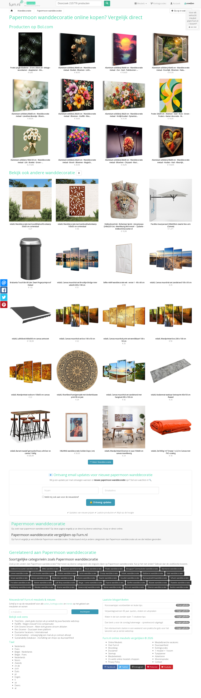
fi (15, 679)
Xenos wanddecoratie (40, 578)
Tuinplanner (160, 653)
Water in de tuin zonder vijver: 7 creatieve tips (147, 616)
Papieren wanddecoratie (72, 569)
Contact (158, 662)
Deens (17, 685)
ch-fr (17, 668)
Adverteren (160, 656)
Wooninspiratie (161, 659)
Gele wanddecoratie (175, 573)
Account (175, 3)
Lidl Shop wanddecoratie (65, 582)
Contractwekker (22, 635)
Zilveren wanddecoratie (157, 587)
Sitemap (112, 653)
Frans (17, 649)
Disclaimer (113, 650)
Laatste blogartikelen (116, 599)
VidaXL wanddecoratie (130, 573)
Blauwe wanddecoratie (158, 582)
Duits (17, 671)
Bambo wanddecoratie (179, 587)
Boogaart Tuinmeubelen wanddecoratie (142, 569)
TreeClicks (19, 621)
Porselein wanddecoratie (20, 582)
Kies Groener (20, 629)
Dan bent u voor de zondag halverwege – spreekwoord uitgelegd (147, 622)
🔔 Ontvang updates (100, 502)
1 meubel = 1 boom (164, 650)
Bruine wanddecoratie (66, 587)
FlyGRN (18, 624)
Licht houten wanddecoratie (43, 573)
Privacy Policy (114, 662)
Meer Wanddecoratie (100, 462)
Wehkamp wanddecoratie (21, 587)
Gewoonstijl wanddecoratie (89, 587)
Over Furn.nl (113, 645)
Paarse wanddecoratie (115, 582)
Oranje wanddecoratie (109, 573)
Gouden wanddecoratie (129, 578)
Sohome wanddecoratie (85, 578)
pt (16, 674)
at (15, 688)
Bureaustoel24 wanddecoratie (155, 578)
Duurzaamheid (161, 645)
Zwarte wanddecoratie (108, 578)
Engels (17, 677)
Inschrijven (85, 611)
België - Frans (21, 654)
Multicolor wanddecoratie (62, 578)
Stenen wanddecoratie (43, 582)
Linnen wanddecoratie (19, 573)
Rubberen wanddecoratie (153, 573)
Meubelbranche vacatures (166, 642)
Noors (17, 660)
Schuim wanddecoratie (180, 578)
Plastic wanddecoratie (114, 569)
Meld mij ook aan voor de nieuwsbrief (60, 497)
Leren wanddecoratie (87, 573)
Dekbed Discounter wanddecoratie (24, 569)
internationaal (41, 632)
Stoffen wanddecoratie (136, 582)
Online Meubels (115, 642)
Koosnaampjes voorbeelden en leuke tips (147, 605)
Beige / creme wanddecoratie (90, 582)
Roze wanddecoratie (93, 569)
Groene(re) (31, 3)
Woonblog (112, 648)
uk (16, 682)
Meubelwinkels (114, 656)
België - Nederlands (23, 651)
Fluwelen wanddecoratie (180, 582)
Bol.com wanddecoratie (134, 587)
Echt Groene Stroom (24, 626)
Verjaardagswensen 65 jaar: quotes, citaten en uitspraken (147, 611)
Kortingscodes (161, 648)
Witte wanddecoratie (50, 569)
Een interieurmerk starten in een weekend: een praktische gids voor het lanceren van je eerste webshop (147, 629)
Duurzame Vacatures (24, 632)
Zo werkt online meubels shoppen (123, 659)
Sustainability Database (25, 638)
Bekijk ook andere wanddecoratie (45, 172)
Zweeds (18, 663)
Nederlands (20, 646)
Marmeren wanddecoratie (172, 569)
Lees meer (193, 27)
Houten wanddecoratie (67, 573)
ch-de (17, 665)
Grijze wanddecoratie (19, 578)
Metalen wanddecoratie (44, 587)
